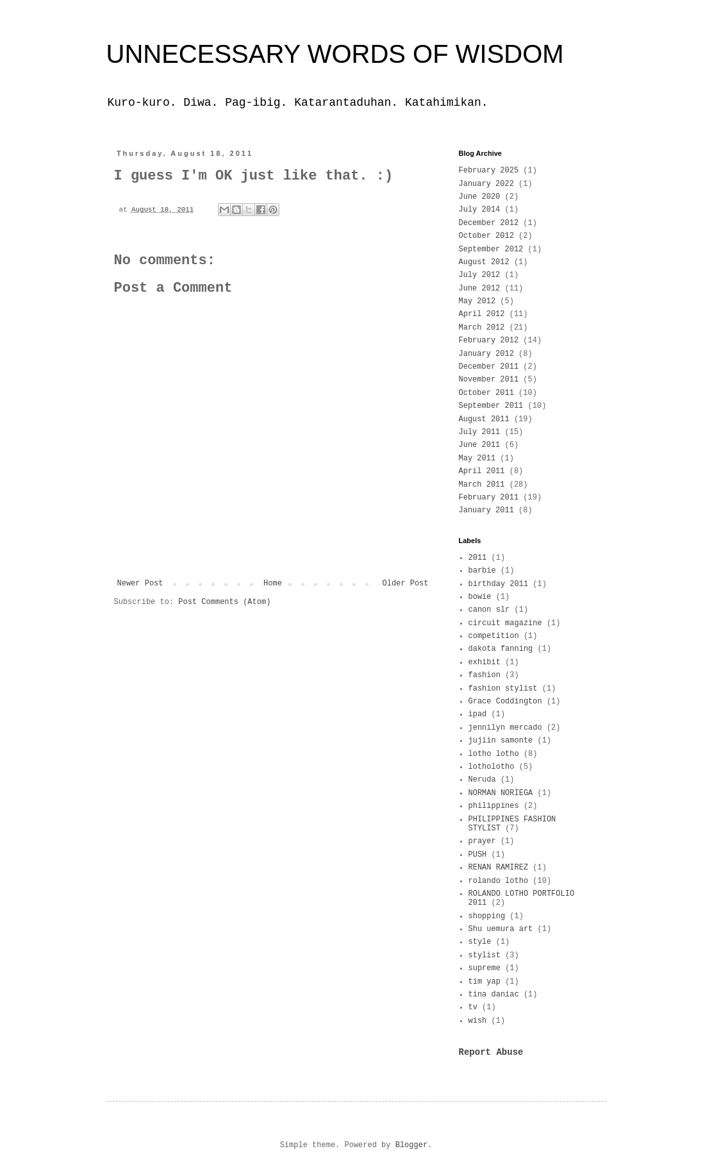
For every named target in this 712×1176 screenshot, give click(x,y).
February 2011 (489, 497)
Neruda (482, 779)
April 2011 (482, 471)
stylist (484, 955)
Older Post (405, 583)
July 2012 (480, 275)
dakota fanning (500, 648)
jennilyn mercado (505, 727)
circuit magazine (505, 623)
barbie (482, 570)
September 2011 (491, 405)
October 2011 (486, 393)
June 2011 (480, 445)
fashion (484, 675)
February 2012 (489, 340)
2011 (477, 557)
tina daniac (493, 994)
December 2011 (489, 366)
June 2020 (480, 196)
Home (272, 583)
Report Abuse (491, 1052)
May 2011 (477, 458)
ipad (477, 714)
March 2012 (482, 327)
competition (493, 636)
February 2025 (489, 170)
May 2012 (477, 301)
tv (472, 1007)
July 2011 (480, 432)
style (480, 941)
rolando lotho (498, 881)
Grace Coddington (505, 701)
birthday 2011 (498, 584)
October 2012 (486, 235)
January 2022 (486, 184)
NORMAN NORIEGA (500, 793)
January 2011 (486, 510)
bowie (480, 596)
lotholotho (491, 766)
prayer (482, 841)
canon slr (489, 609)
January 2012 (486, 353)
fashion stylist (503, 688)
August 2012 (484, 262)
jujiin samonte (500, 740)
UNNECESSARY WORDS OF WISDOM (335, 54)
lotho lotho (493, 754)
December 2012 (489, 223)
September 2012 (491, 249)
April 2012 (482, 314)
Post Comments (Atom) (224, 602)
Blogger (411, 1145)
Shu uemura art (500, 929)
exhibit (484, 662)
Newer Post (140, 583)
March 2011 (482, 484)
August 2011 (484, 419)
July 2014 (480, 209)
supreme (484, 968)
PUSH (477, 854)
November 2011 (489, 379)
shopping (487, 916)
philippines (493, 806)
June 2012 (480, 288)
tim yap (484, 981)
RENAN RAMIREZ (498, 867)
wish (477, 1020)
